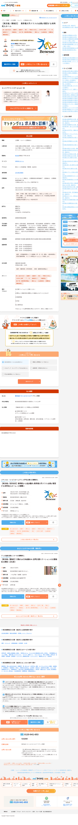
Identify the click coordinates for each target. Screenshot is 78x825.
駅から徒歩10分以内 (12, 666)
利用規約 (33, 784)
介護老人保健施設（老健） (13, 653)
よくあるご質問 (25, 784)
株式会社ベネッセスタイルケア (49, 17)
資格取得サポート (6, 669)
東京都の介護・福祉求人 (69, 25)
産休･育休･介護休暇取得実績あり (27, 669)
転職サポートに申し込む (58, 6)
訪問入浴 (53, 654)
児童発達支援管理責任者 (23, 772)
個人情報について (42, 784)
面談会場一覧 (33, 10)
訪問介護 (4, 653)
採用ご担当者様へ (6, 784)
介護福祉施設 (14, 643)
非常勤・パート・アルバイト (25, 633)
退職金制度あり (32, 671)
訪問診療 (8, 656)
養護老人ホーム (42, 656)
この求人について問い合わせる (34, 64)
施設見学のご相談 (9, 64)
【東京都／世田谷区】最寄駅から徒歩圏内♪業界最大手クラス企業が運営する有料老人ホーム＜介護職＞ (28, 485)
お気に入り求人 (64, 10)
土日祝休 (32, 667)
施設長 (69, 770)
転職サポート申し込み (41, 791)
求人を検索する (49, 10)
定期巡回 (13, 656)
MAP (12, 47)
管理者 (63, 772)
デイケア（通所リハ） (28, 654)
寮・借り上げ (26, 666)
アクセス (19, 811)
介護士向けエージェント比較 (55, 784)
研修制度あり (14, 669)
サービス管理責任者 (36, 772)
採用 (34, 811)
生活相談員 (24, 770)
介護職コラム (67, 784)
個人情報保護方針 (47, 811)
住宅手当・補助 (34, 666)
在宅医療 (21, 643)
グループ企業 (39, 811)
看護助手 (30, 770)
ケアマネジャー (38, 770)
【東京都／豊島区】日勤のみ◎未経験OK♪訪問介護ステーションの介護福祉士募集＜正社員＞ (29, 560)
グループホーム (38, 654)
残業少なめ (43, 669)
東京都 (13, 43)
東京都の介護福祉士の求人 (69, 35)
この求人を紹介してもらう (25, 324)
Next (59, 508)
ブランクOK (53, 667)
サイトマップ (16, 784)
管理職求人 (6, 667)
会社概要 (13, 811)
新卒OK (37, 669)
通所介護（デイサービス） (15, 654)
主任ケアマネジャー (49, 770)
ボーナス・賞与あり (8, 671)
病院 (3, 643)
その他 (25, 643)
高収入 (17, 667)
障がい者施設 (46, 654)
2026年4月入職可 (45, 667)
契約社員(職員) (13, 633)
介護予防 (49, 656)
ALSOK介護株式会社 (6, 557)
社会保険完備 (17, 671)
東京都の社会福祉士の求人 (69, 37)
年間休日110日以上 (24, 667)
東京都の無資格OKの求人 (69, 50)
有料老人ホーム (19, 161)
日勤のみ (37, 667)
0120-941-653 (29, 734)
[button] (29, 381)
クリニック (7, 643)
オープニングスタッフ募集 (45, 666)
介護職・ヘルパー (15, 770)
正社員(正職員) (19, 172)
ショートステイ (34, 656)
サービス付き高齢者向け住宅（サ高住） (38, 653)
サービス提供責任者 (61, 770)
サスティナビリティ (26, 811)
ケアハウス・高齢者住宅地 (22, 656)
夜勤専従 (4, 666)
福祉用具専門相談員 (48, 772)
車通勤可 (20, 666)
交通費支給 (24, 671)
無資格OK (12, 667)
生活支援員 (57, 772)
